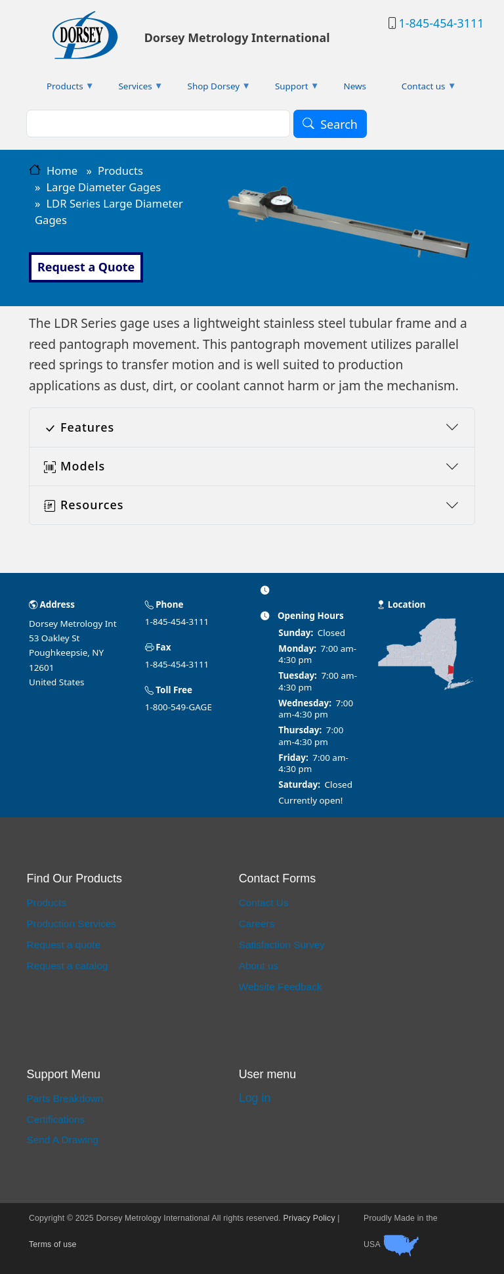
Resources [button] (83, 504)
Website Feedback (280, 986)
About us (259, 965)
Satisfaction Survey (282, 944)
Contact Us (264, 902)
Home (62, 170)
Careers (257, 923)
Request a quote (64, 944)
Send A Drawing (62, 1139)
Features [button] (79, 427)
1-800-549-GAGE (178, 707)
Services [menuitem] (132, 89)
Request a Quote (86, 267)
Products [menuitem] (61, 89)
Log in (255, 1097)
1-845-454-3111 (441, 23)
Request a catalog (67, 965)
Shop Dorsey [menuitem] (210, 89)
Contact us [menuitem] (420, 89)
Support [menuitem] (288, 89)
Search (339, 124)
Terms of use (53, 1244)
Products (120, 170)
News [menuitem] (354, 86)
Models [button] (74, 466)
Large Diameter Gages (103, 186)
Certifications (56, 1119)
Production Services (71, 923)
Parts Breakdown (65, 1098)
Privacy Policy (309, 1218)
